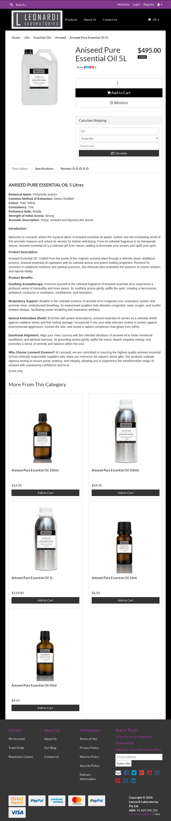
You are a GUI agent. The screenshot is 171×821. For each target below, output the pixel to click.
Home (16, 37)
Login (136, 4)
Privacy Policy (89, 748)
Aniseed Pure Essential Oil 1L (32, 578)
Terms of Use (88, 739)
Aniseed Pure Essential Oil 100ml (35, 470)
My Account (17, 739)
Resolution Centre (21, 756)
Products (71, 19)
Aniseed (60, 37)
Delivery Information (88, 777)
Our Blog (50, 748)
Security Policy (90, 765)
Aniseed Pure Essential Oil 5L (89, 37)
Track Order (17, 748)
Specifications (44, 168)
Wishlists (124, 4)
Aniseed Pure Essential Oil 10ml (114, 578)
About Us (90, 19)
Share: (86, 67)
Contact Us (110, 19)
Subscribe (123, 763)
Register (148, 4)
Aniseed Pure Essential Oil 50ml (34, 685)
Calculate (119, 153)
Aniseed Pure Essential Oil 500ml (115, 470)
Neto (157, 814)
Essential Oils (42, 37)
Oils (27, 37)
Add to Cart (119, 92)
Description (20, 168)
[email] (138, 757)
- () (153, 19)
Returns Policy (89, 756)
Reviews (75, 168)
